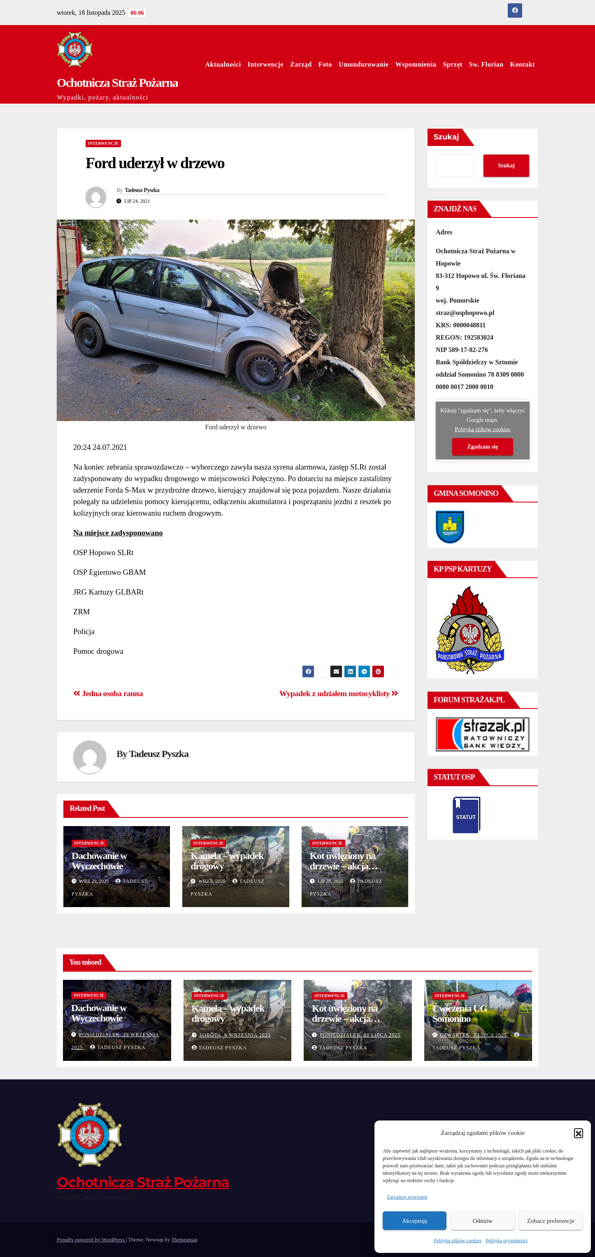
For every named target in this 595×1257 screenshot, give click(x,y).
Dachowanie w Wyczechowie (99, 860)
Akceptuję (415, 1221)
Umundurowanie (364, 64)
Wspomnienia (416, 64)
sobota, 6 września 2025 (235, 1035)
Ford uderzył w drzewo (155, 162)
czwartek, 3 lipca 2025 (474, 1035)
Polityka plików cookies (457, 1240)
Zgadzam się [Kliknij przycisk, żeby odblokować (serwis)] (482, 447)
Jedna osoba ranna (108, 693)
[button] (578, 1133)
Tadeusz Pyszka (142, 190)
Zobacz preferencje (550, 1221)
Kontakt (522, 64)
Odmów (483, 1221)
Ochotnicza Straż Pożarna (117, 82)
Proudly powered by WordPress (91, 1239)
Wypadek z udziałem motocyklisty (338, 693)
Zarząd (301, 64)
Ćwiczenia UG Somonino (459, 1013)
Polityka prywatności (507, 1240)
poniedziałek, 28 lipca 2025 (360, 1035)
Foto (325, 64)
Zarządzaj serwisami (407, 1197)
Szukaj (446, 136)
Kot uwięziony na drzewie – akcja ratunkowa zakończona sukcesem (354, 871)
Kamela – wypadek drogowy (227, 860)
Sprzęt (452, 64)
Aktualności (223, 64)
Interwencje (266, 64)
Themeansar (184, 1239)
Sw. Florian (486, 64)
